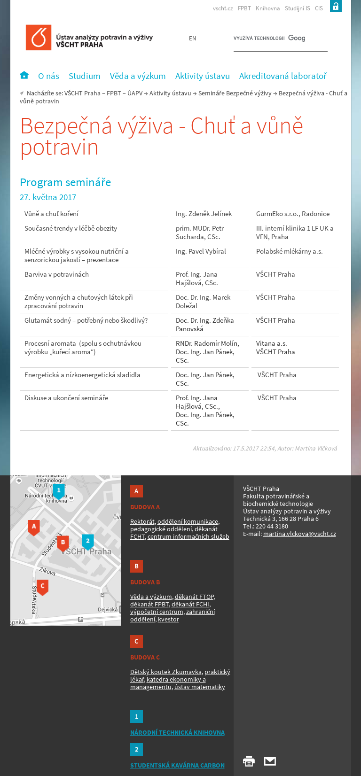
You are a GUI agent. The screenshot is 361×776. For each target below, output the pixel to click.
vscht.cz (223, 8)
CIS (319, 8)
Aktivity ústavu (170, 93)
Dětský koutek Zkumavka (166, 671)
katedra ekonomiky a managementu (168, 683)
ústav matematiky (199, 687)
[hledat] (269, 40)
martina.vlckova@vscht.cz (299, 533)
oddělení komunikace (187, 521)
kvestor (168, 619)
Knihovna (268, 8)
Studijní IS (297, 8)
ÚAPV (134, 93)
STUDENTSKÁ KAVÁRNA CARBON (177, 765)
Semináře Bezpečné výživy (235, 93)
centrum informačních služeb (188, 536)
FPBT (244, 8)
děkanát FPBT (149, 604)
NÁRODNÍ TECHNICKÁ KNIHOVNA (177, 732)
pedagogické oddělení (161, 529)
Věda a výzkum (151, 596)
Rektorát (142, 521)
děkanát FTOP (194, 596)
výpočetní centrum (156, 611)
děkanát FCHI (190, 604)
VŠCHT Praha (82, 93)
